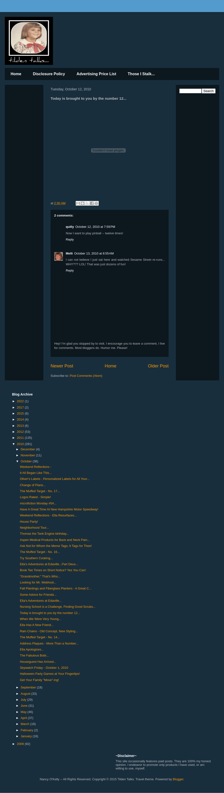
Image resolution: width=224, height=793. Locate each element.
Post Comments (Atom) (86, 376)
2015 (21, 413)
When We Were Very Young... (40, 619)
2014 (21, 419)
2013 (21, 425)
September (29, 687)
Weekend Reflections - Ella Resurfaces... (48, 515)
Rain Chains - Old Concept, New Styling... (49, 631)
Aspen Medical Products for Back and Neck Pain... (55, 540)
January (27, 736)
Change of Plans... (33, 485)
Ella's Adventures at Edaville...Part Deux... (49, 564)
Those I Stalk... (141, 74)
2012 (21, 432)
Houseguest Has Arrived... (38, 661)
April (24, 718)
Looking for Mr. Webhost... (38, 582)
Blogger (178, 779)
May (24, 712)
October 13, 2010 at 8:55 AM (94, 253)
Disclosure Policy (49, 74)
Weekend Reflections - (35, 467)
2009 (21, 744)
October (27, 461)
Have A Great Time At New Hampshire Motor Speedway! (59, 509)
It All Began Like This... (36, 473)
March (25, 724)
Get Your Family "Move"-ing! (39, 680)
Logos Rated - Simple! (35, 497)
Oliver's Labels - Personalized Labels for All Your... (54, 479)
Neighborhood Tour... (34, 527)
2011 (21, 438)
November (28, 455)
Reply (70, 239)
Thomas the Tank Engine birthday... (44, 533)
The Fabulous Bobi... (34, 655)
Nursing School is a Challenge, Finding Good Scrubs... (57, 606)
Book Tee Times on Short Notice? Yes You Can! (53, 570)
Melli (69, 253)
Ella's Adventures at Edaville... (41, 600)
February (27, 730)
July (24, 699)
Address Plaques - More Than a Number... (49, 643)
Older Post (158, 366)
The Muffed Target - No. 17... (40, 491)
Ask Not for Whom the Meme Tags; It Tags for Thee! (56, 546)
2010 (21, 444)
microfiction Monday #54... (38, 503)
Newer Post (62, 366)
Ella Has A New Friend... (36, 625)
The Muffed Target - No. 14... (40, 637)
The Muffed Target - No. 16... (40, 552)
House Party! (29, 521)
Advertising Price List (96, 74)
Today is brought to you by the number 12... (50, 613)
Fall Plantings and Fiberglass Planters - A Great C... (55, 588)
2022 (21, 401)
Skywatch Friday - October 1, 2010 (44, 667)
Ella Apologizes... (32, 649)
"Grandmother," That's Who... (40, 576)
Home (16, 74)
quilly (70, 227)
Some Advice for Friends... (38, 594)
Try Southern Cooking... (36, 558)
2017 (21, 407)
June (24, 705)
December (28, 449)
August (26, 693)
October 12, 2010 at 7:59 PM (95, 227)
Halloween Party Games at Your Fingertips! (50, 673)
